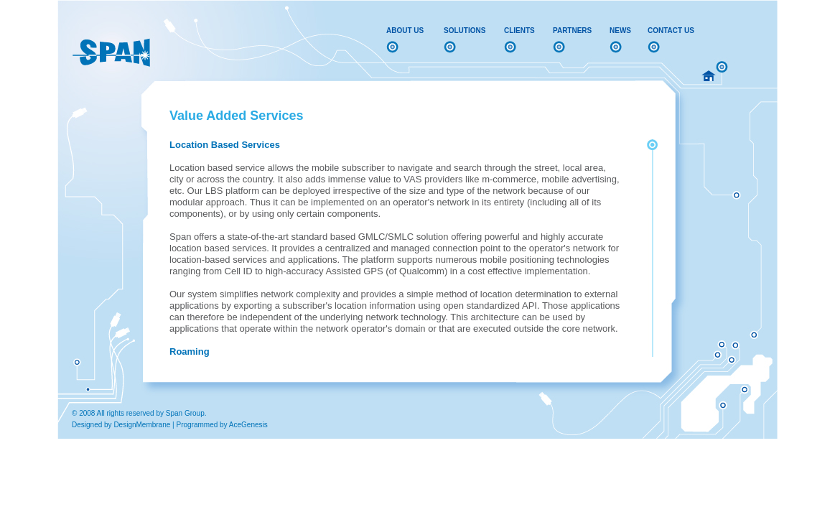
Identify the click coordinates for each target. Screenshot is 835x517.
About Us (405, 30)
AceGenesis (248, 425)
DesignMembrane (141, 425)
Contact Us (671, 30)
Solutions (464, 30)
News (620, 30)
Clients (519, 30)
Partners (572, 30)
